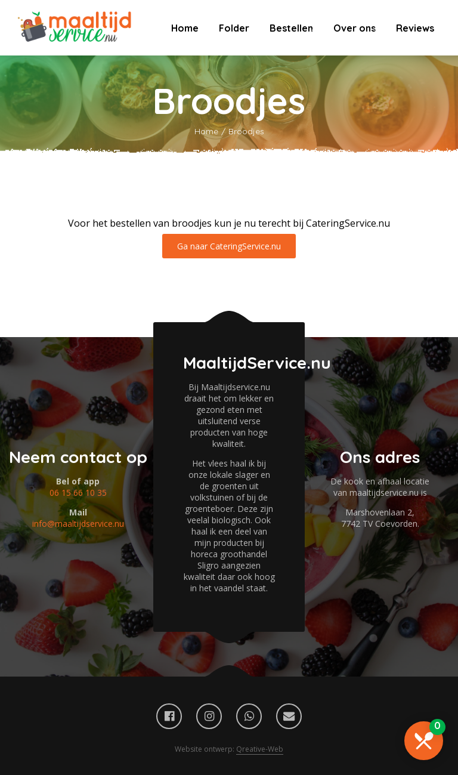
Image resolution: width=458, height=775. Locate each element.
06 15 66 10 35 (78, 492)
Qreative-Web (259, 749)
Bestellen (291, 28)
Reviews (415, 28)
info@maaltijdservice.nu (78, 523)
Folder (234, 28)
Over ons (354, 28)
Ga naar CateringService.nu (229, 246)
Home (185, 28)
